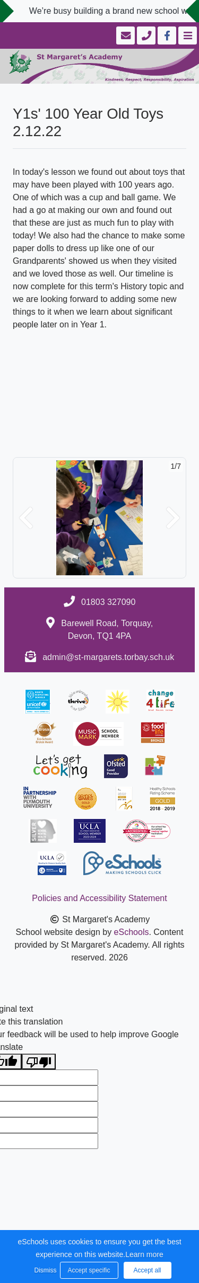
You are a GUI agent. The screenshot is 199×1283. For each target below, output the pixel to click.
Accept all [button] (147, 1270)
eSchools (131, 932)
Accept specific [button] (88, 1270)
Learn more (144, 1254)
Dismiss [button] (44, 1270)
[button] (26, 517)
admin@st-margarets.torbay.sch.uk (108, 657)
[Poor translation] (39, 1062)
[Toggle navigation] (186, 35)
